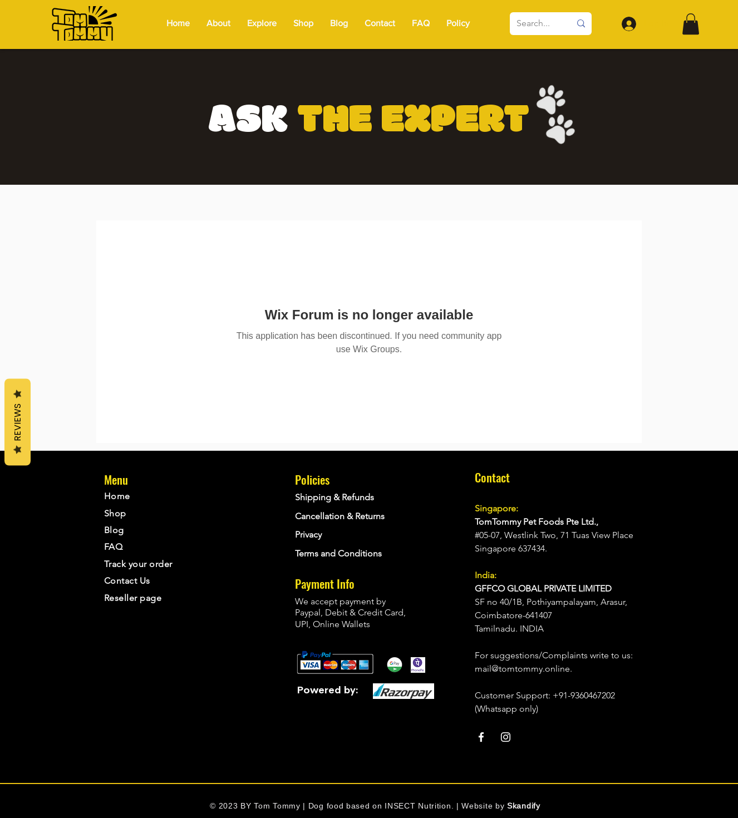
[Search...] (535, 23)
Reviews (17, 422)
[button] (458, 23)
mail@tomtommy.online (522, 668)
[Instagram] (505, 737)
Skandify (523, 805)
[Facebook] (481, 737)
